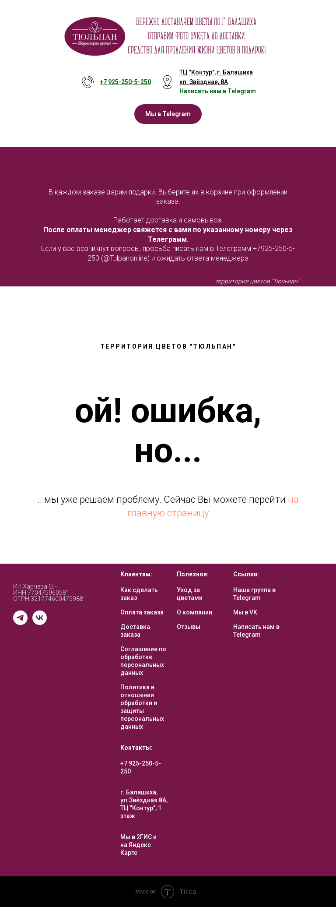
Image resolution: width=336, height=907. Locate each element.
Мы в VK (245, 612)
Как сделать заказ (139, 593)
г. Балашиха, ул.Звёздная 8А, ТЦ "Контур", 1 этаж (144, 804)
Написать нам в (203, 91)
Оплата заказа (142, 612)
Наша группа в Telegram (254, 593)
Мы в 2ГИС (136, 836)
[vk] (39, 622)
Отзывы (188, 626)
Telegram (242, 91)
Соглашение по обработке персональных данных (143, 661)
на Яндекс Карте (135, 848)
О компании (194, 612)
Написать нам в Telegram (256, 630)
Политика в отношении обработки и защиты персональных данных (142, 707)
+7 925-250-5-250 (140, 767)
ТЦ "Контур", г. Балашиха (216, 72)
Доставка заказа (135, 630)
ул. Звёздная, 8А (203, 81)
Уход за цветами (190, 593)
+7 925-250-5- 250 (125, 81)
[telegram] (20, 622)
